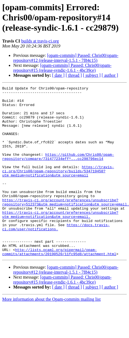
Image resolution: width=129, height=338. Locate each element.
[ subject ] (92, 75)
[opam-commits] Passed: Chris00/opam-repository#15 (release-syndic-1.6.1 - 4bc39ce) (62, 68)
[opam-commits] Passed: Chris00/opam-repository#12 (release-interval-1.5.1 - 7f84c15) (65, 58)
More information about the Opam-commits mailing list (51, 333)
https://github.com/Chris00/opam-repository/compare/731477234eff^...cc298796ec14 (58, 171)
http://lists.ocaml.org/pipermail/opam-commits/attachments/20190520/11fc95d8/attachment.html (59, 285)
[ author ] (110, 75)
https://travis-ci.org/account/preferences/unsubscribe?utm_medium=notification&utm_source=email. (60, 240)
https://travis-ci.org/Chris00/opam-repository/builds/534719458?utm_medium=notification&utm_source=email (58, 188)
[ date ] (58, 75)
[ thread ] (74, 75)
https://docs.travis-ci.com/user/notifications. (56, 255)
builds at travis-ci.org (40, 41)
